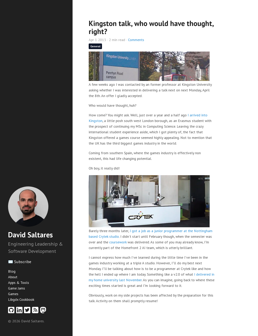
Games (13, 294)
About (12, 277)
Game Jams (16, 288)
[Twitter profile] (28, 311)
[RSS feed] (36, 311)
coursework (118, 242)
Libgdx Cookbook (21, 299)
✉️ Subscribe (19, 261)
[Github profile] (12, 311)
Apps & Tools (18, 282)
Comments (136, 39)
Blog (12, 271)
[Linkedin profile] (20, 311)
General (95, 46)
